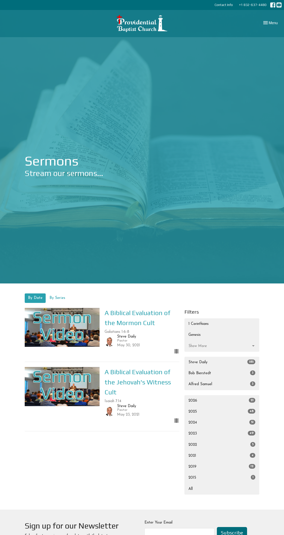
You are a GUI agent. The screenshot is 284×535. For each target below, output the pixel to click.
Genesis (194, 335)
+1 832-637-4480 (253, 5)
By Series (57, 298)
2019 (221, 466)
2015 (221, 477)
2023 (221, 433)
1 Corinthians (198, 324)
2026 (221, 400)
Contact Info (224, 5)
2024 (221, 422)
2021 (221, 455)
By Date (35, 298)
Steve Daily (221, 361)
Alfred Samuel (221, 383)
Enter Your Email (158, 523)
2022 (221, 444)
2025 (221, 411)
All (190, 489)
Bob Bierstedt (221, 372)
